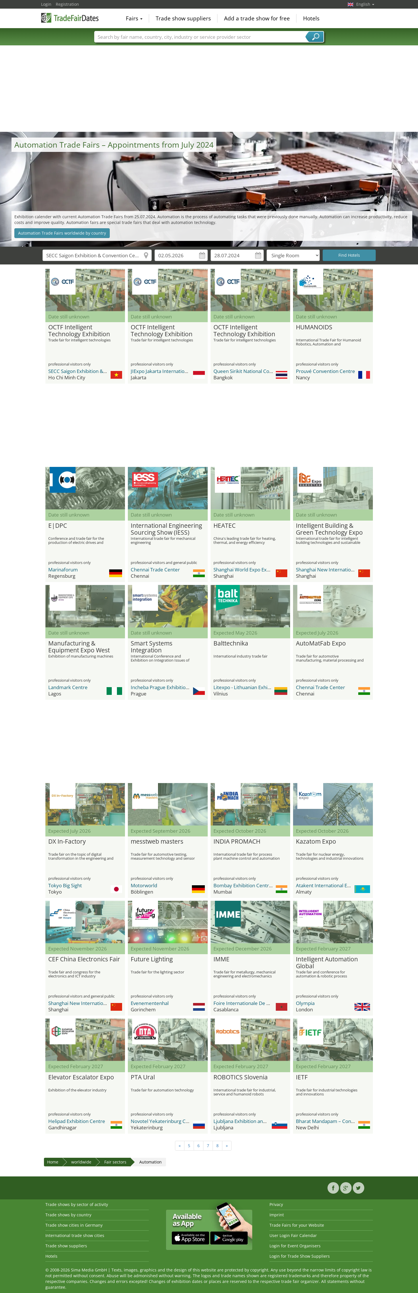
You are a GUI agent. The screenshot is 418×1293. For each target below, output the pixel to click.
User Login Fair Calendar (293, 1235)
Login (46, 4)
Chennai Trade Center (155, 569)
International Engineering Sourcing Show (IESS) (166, 529)
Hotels (311, 18)
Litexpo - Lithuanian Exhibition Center (255, 687)
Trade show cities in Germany (74, 1225)
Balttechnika (230, 643)
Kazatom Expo (316, 841)
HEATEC (224, 525)
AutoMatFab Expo (321, 643)
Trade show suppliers (183, 18)
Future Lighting (152, 959)
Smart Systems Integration (151, 647)
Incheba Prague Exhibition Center (168, 687)
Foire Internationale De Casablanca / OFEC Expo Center (274, 1003)
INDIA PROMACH (236, 841)
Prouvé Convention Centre (325, 371)
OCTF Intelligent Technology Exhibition (79, 331)
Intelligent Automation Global (327, 963)
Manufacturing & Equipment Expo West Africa (79, 647)
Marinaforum (63, 569)
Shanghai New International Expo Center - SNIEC (349, 569)
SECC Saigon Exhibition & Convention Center (97, 371)
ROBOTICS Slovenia (240, 1077)
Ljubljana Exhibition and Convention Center (261, 1121)
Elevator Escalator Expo (81, 1077)
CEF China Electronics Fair (84, 959)
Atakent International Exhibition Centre (339, 885)
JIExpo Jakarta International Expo (167, 371)
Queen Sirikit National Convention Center (259, 371)
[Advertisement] (209, 89)
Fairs (134, 18)
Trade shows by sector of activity (76, 1204)
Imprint (276, 1214)
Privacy (276, 1204)
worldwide (81, 1162)
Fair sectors (115, 1162)
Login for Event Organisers (295, 1245)
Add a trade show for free (257, 18)
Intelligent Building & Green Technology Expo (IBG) (329, 529)
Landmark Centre (68, 687)
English (365, 4)
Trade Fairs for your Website (296, 1225)
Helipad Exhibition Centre (76, 1121)
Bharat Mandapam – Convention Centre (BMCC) (349, 1121)
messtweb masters (157, 841)
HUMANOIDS (314, 327)
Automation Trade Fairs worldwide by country (62, 233)
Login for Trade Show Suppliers (299, 1256)
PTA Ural (143, 1077)
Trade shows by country (68, 1214)
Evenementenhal (150, 1003)
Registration (67, 4)
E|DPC (57, 525)
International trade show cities (74, 1235)
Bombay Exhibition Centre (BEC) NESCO (257, 885)
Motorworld (144, 885)
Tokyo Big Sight (65, 885)
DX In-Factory (67, 841)
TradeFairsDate (70, 18)
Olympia (305, 1003)
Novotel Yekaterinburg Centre (164, 1121)
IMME (221, 959)
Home (52, 1162)
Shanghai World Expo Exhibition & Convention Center (272, 569)
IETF (302, 1077)
